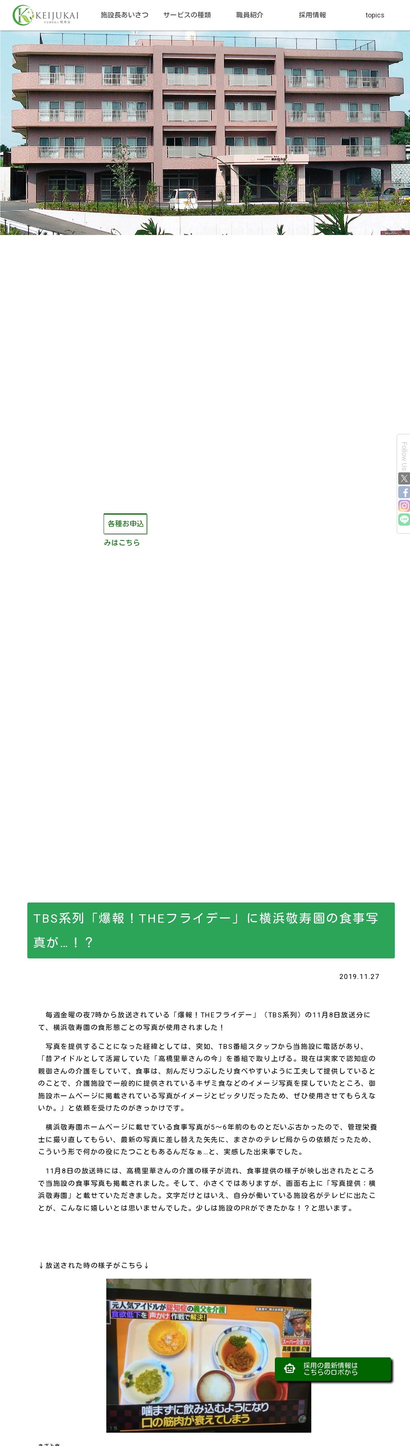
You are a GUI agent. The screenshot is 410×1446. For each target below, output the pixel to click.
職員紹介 (249, 15)
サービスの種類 (187, 15)
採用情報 (312, 15)
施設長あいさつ (124, 15)
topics (375, 15)
